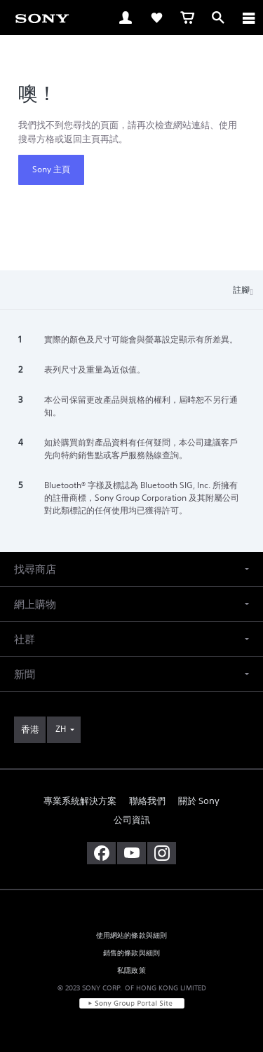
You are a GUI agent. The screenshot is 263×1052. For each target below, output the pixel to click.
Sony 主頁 (51, 169)
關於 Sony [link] (199, 801)
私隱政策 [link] (131, 970)
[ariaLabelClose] (248, 17)
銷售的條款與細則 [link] (131, 953)
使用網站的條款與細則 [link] (132, 935)
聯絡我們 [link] (147, 801)
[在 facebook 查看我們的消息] (101, 853)
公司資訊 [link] (132, 820)
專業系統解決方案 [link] (79, 801)
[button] (131, 569)
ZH (60, 729)
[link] (42, 18)
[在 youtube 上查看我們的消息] (131, 853)
